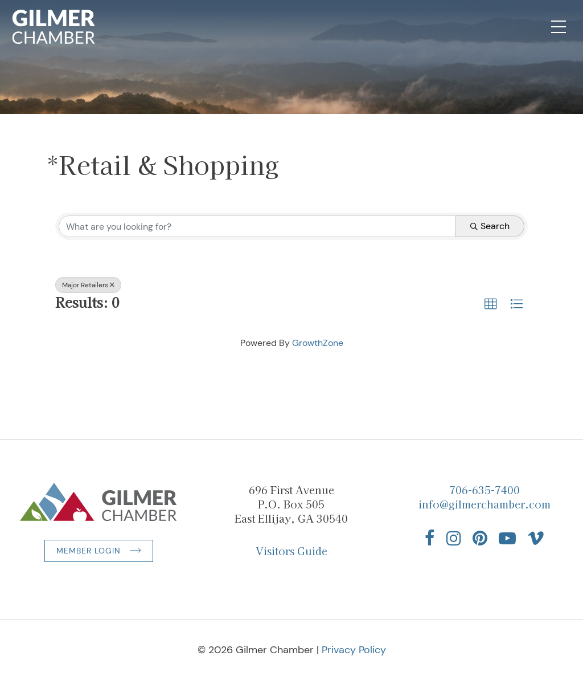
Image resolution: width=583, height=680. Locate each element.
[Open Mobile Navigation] (558, 27)
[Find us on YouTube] (507, 538)
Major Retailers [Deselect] (88, 285)
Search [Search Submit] (490, 226)
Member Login (88, 550)
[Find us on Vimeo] (536, 538)
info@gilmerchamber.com (484, 503)
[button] (490, 304)
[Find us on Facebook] (430, 538)
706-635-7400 (484, 489)
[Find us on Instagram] (454, 538)
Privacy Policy (354, 650)
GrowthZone (317, 343)
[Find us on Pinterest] (480, 538)
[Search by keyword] (257, 226)
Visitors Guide (291, 550)
